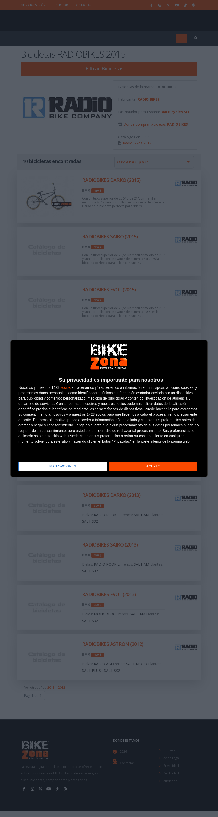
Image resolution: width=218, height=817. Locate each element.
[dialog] (109, 408)
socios (65, 388)
